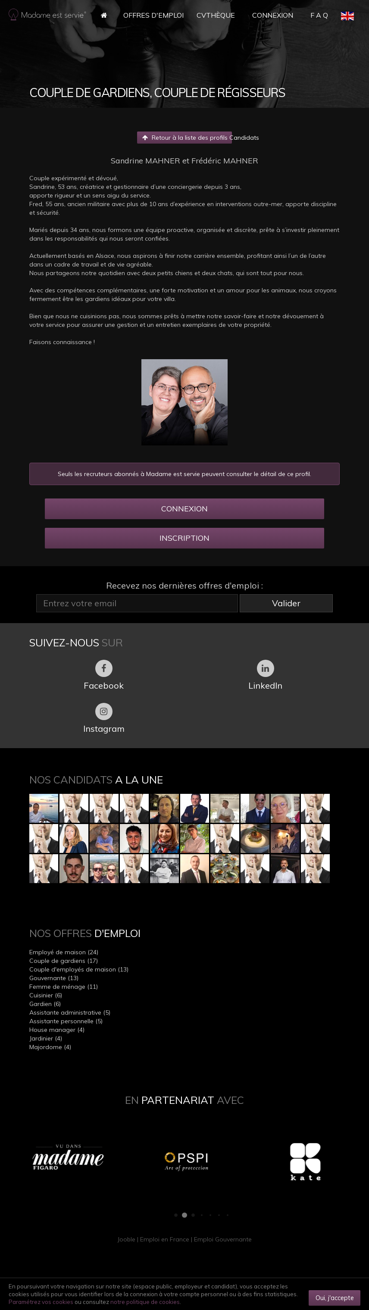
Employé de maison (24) (63, 952)
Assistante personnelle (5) (66, 1021)
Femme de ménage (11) (63, 986)
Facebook (104, 675)
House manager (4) (56, 1030)
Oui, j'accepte (335, 1298)
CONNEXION (184, 509)
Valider (286, 603)
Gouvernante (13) (53, 978)
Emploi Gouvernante (223, 1239)
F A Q (319, 15)
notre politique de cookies (145, 1301)
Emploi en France (164, 1239)
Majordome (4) (50, 1047)
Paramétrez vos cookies (41, 1301)
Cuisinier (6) (45, 995)
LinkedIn (265, 675)
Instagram (104, 718)
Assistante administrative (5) (69, 1012)
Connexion (272, 15)
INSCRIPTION (184, 538)
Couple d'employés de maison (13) (78, 969)
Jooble (126, 1239)
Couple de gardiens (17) (63, 961)
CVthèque (216, 15)
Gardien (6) (45, 1004)
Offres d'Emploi (153, 15)
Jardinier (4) (45, 1038)
